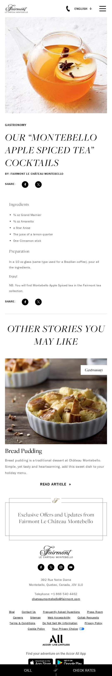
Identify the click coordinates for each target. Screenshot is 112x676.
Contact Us (29, 612)
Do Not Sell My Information (60, 623)
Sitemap (35, 617)
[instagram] (61, 567)
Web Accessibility (59, 617)
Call (28, 670)
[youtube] (71, 567)
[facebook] (41, 567)
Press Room (95, 612)
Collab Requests (88, 617)
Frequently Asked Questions (61, 612)
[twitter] (51, 567)
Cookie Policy (36, 629)
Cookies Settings (68, 629)
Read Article (56, 484)
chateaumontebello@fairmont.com (56, 599)
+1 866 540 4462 (64, 594)
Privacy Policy (93, 623)
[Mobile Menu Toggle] (102, 8)
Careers (18, 617)
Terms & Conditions (22, 623)
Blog (12, 612)
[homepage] (18, 8)
